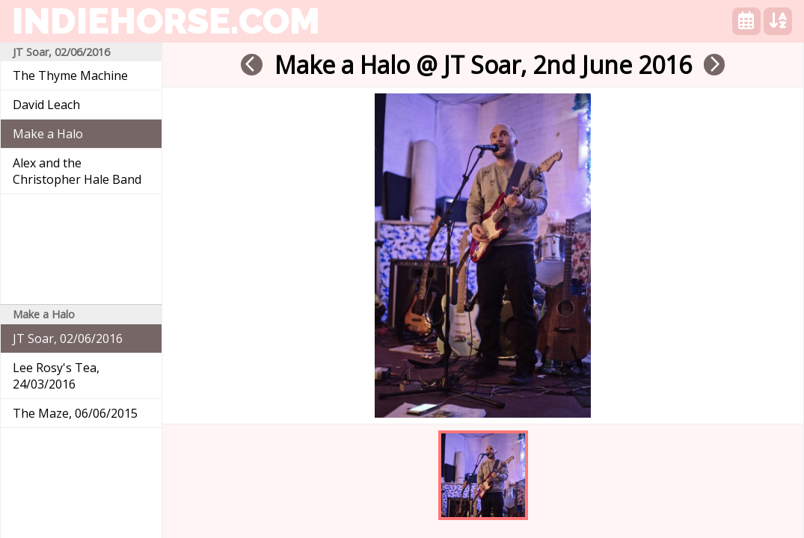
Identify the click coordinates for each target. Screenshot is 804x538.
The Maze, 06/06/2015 (75, 413)
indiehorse (166, 21)
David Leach (46, 104)
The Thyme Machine (70, 75)
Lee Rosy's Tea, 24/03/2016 (56, 375)
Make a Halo (48, 134)
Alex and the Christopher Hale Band (77, 171)
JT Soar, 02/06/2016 (68, 338)
